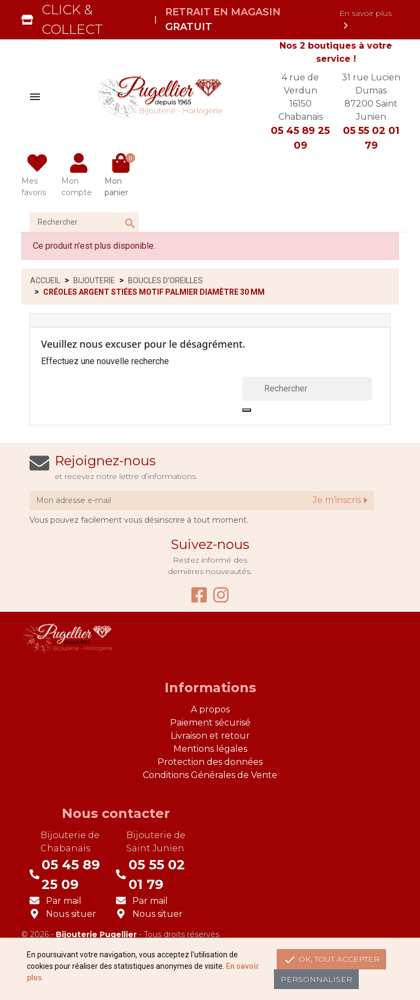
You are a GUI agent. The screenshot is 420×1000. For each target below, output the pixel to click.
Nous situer (71, 914)
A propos (210, 709)
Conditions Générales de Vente (210, 775)
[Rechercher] (84, 222)
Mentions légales (210, 749)
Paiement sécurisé (210, 722)
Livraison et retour (210, 735)
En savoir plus (365, 20)
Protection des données (210, 762)
